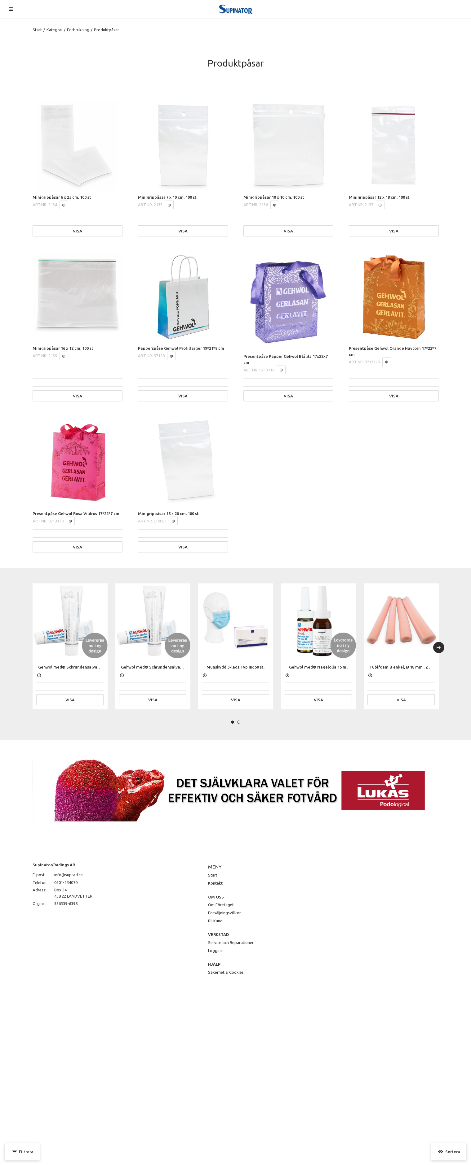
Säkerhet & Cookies (226, 972)
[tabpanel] (70, 646)
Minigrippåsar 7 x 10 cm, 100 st (167, 197)
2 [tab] (238, 722)
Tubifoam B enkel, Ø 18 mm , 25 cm (403, 667)
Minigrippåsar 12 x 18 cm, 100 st (379, 197)
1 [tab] (232, 722)
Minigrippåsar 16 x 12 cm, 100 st (63, 348)
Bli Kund (215, 921)
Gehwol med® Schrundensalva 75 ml (156, 667)
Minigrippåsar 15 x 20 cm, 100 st (168, 513)
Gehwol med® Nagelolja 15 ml (318, 667)
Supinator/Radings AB (54, 865)
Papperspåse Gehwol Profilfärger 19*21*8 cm (181, 348)
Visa (77, 231)
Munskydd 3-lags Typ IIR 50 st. (235, 667)
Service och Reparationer (231, 942)
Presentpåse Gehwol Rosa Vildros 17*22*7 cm (76, 513)
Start (37, 30)
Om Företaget (221, 905)
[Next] (438, 647)
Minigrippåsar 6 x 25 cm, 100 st (62, 197)
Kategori (54, 30)
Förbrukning (78, 30)
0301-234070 (66, 882)
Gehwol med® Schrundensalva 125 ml (74, 667)
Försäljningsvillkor (224, 913)
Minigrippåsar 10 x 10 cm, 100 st (273, 197)
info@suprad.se (68, 875)
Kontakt (215, 883)
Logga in (216, 950)
